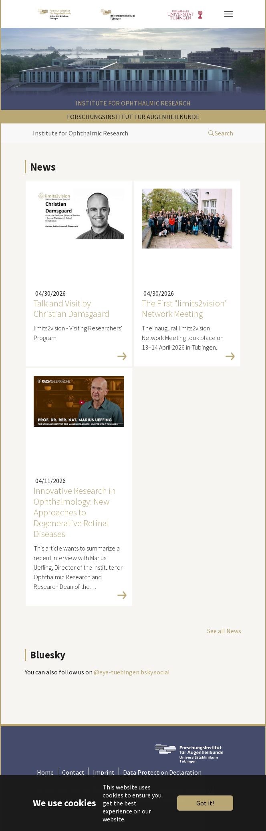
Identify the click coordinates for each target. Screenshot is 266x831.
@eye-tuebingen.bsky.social (132, 672)
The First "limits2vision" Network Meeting (185, 309)
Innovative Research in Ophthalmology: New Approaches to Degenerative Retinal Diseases (75, 512)
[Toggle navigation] (228, 14)
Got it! (205, 803)
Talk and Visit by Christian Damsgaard (71, 309)
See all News (224, 631)
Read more (77, 356)
